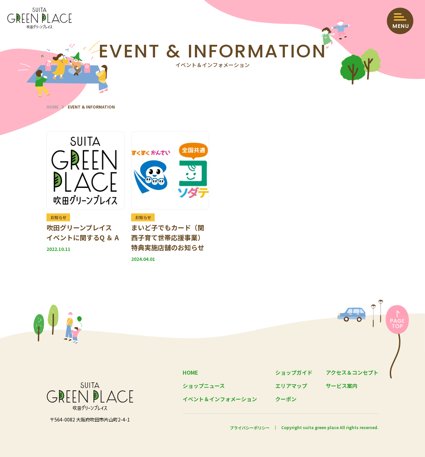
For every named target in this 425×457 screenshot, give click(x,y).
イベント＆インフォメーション (220, 399)
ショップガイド (293, 372)
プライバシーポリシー (250, 427)
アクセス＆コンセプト (352, 372)
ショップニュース (204, 386)
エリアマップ (291, 386)
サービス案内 (342, 386)
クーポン (286, 399)
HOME (52, 107)
